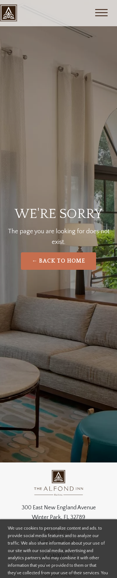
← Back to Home (58, 261)
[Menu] (101, 13)
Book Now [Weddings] (58, 532)
